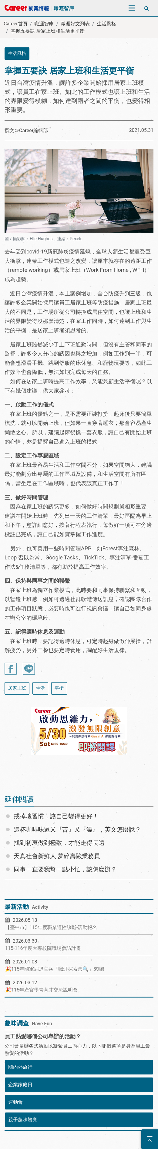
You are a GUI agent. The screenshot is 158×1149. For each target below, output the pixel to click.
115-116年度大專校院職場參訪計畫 (43, 948)
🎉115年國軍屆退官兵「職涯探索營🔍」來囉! (54, 969)
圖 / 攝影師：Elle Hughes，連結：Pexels (43, 238)
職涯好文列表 (75, 24)
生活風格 (106, 24)
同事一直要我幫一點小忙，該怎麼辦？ (65, 869)
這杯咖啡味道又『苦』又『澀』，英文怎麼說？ (77, 829)
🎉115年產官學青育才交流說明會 (41, 990)
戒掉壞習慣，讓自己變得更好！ (56, 816)
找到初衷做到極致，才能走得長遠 (59, 842)
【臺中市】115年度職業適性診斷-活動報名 (51, 927)
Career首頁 (16, 24)
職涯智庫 (44, 24)
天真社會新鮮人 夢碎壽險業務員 (57, 856)
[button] (16, 741)
